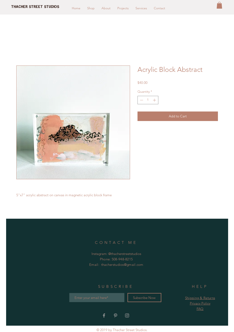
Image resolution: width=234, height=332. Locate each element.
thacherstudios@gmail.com (122, 264)
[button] (219, 5)
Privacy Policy (200, 303)
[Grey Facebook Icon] (104, 315)
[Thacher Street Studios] (51, 7)
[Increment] (155, 100)
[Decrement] (141, 100)
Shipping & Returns (200, 298)
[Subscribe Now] (144, 297)
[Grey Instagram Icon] (127, 315)
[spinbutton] (148, 100)
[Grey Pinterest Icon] (115, 315)
